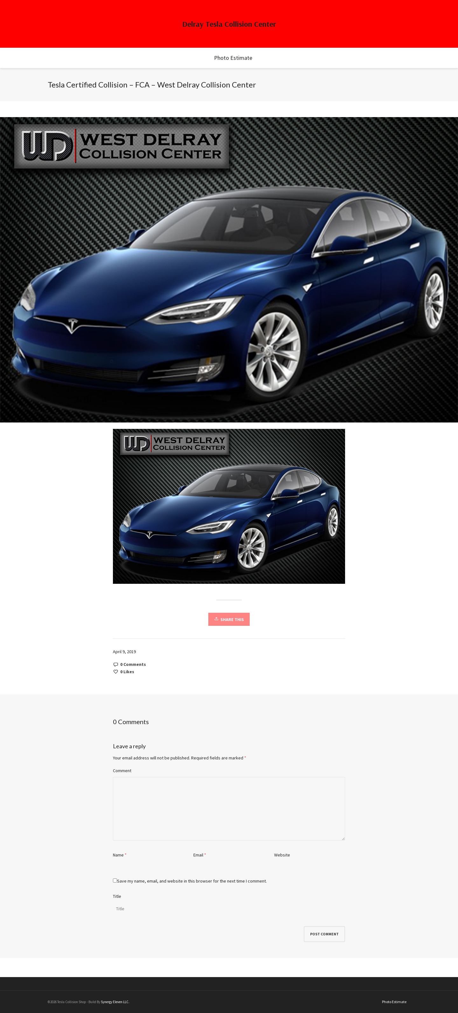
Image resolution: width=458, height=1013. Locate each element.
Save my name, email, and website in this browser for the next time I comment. (192, 881)
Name (118, 855)
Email (198, 855)
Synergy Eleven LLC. (115, 1002)
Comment (122, 770)
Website (282, 855)
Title (117, 896)
